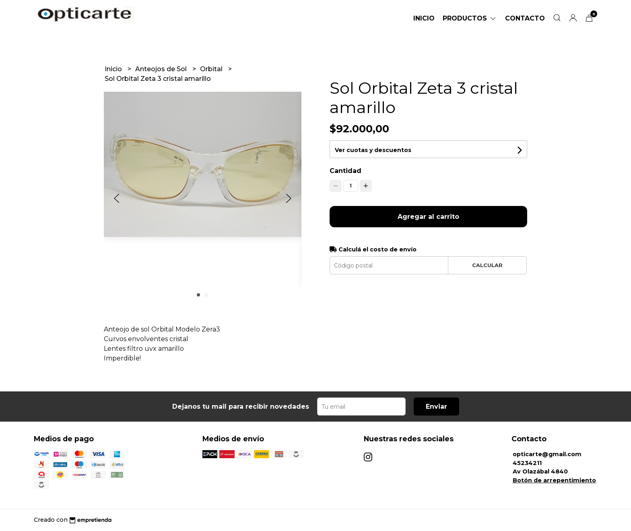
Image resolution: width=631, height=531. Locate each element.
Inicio (424, 18)
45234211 (527, 463)
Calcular (487, 265)
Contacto (525, 18)
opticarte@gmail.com (547, 454)
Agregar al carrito (428, 216)
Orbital (212, 69)
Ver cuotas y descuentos (373, 150)
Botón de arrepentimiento (554, 480)
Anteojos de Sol (161, 69)
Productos (470, 18)
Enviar (436, 406)
